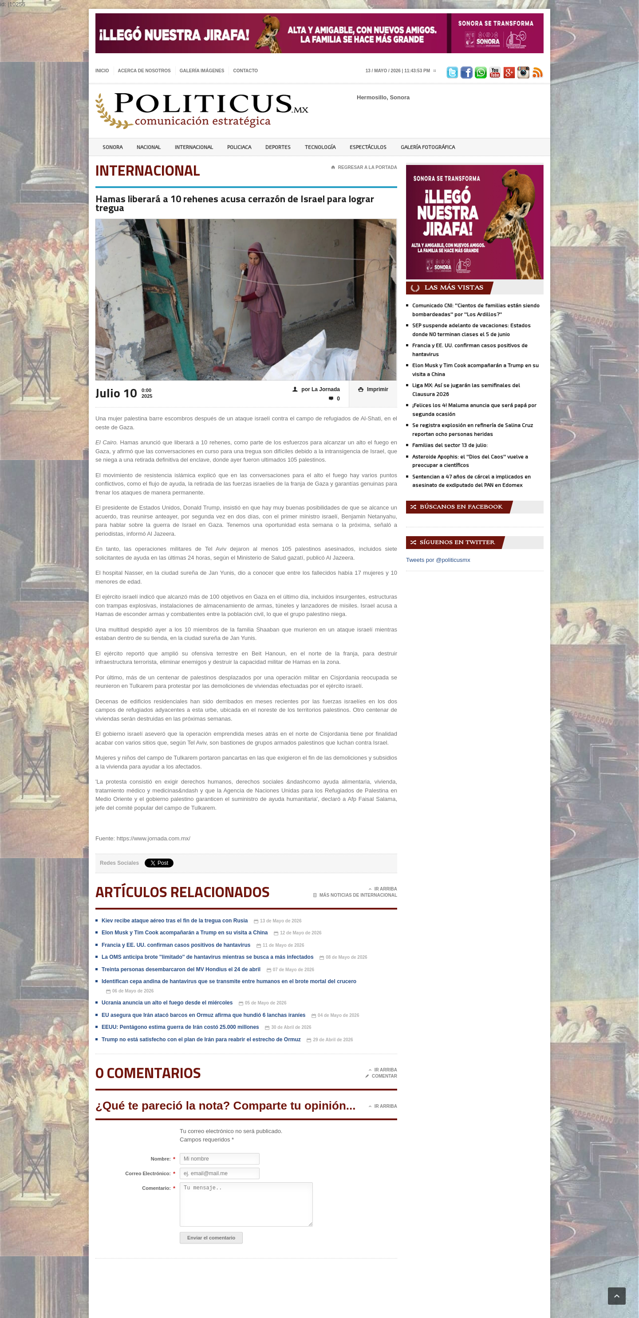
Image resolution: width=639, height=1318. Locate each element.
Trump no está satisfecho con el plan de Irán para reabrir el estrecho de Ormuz (201, 1039)
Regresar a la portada (364, 168)
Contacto (245, 70)
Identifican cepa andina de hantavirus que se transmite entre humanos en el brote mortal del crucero (229, 981)
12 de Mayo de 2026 (297, 933)
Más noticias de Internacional (355, 895)
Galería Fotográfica (428, 147)
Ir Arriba (383, 889)
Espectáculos (368, 147)
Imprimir (373, 389)
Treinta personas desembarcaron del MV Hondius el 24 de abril (181, 969)
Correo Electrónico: (148, 1173)
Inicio (102, 70)
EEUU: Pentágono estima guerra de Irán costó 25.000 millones (180, 1027)
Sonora (112, 147)
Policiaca (239, 147)
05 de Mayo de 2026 (262, 1003)
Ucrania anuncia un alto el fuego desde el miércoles (167, 1003)
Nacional (149, 147)
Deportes (278, 147)
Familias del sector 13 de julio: (450, 445)
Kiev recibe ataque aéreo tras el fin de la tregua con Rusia (175, 921)
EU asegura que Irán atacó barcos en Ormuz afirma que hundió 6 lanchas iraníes (203, 1015)
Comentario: (156, 1188)
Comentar (381, 1076)
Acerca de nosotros (144, 70)
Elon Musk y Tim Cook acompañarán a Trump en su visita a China (185, 933)
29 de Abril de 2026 (330, 1040)
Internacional (194, 147)
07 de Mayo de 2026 (290, 970)
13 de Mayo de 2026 (277, 921)
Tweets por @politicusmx (438, 560)
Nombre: (161, 1159)
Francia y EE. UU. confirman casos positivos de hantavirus (176, 945)
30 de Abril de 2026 (288, 1027)
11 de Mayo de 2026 (280, 945)
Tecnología (320, 147)
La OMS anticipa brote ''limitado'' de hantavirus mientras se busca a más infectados (208, 957)
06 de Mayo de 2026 (130, 991)
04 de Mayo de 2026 (335, 1015)
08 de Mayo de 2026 (343, 957)
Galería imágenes (202, 70)
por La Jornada (316, 389)
